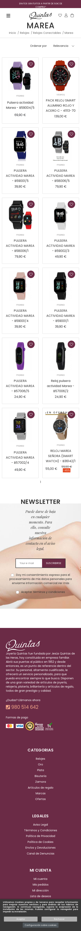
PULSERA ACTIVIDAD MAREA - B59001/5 (20, 175)
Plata (40, 770)
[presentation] (40, 606)
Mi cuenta (40, 879)
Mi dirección (40, 890)
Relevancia (60, 46)
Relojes (40, 759)
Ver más (63, 583)
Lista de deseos (40, 896)
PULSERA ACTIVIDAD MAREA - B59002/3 (60, 245)
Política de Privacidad (40, 836)
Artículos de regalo (40, 788)
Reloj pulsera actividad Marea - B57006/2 (60, 386)
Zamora (40, 782)
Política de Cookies (40, 842)
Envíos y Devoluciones (40, 848)
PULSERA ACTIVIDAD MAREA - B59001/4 (20, 315)
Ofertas (40, 799)
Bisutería (40, 776)
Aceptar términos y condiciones (43, 592)
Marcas (41, 793)
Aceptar (20, 919)
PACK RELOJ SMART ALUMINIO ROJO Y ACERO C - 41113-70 (61, 105)
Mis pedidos (41, 885)
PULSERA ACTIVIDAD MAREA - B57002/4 (20, 457)
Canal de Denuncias (40, 853)
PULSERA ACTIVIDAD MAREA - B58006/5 (60, 175)
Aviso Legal (40, 825)
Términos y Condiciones (40, 830)
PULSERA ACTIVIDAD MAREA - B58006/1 (20, 245)
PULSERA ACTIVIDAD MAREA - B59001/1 (60, 315)
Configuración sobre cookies (41, 925)
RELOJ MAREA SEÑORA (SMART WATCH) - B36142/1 (61, 456)
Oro (40, 764)
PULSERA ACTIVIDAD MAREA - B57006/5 (20, 386)
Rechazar (59, 919)
